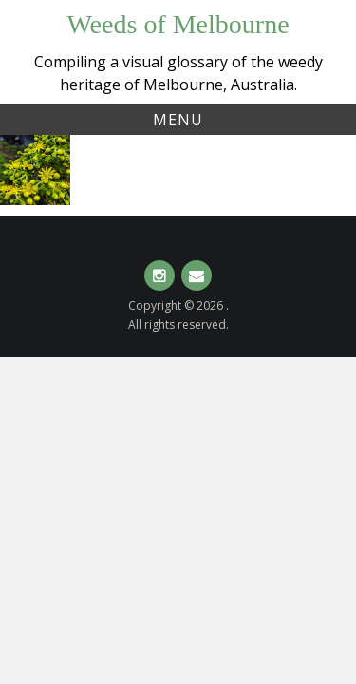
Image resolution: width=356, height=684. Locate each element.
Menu (178, 119)
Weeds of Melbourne (177, 24)
